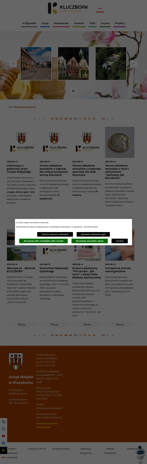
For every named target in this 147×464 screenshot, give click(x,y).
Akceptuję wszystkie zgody (90, 241)
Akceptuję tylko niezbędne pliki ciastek (43, 241)
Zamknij (119, 241)
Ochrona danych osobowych (55, 234)
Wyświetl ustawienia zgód (93, 234)
